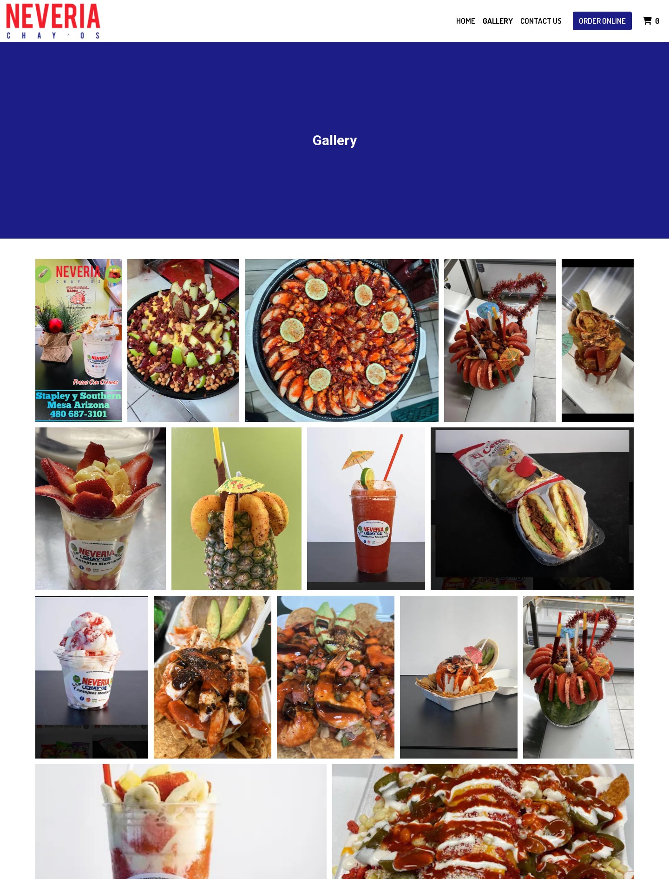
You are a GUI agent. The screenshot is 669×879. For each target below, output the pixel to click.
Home (465, 21)
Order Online (602, 21)
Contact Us (541, 21)
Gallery (498, 21)
